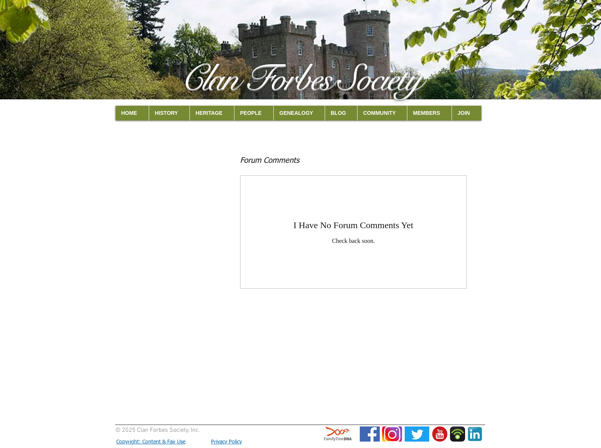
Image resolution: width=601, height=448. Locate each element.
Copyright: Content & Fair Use (150, 442)
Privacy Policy (226, 442)
